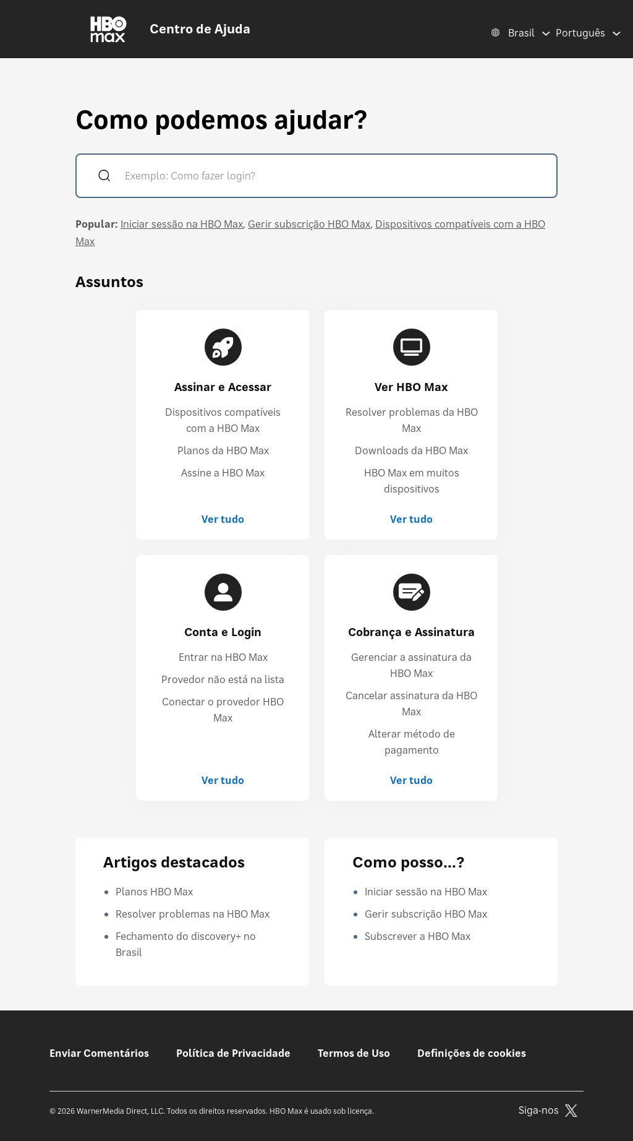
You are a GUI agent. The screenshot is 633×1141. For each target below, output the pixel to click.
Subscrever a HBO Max (417, 936)
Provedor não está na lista (222, 679)
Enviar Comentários (99, 1053)
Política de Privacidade (233, 1053)
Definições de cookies (471, 1053)
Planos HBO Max (154, 891)
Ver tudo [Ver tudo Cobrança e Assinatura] (411, 780)
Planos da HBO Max (223, 450)
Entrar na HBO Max (223, 657)
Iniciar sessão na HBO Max (182, 224)
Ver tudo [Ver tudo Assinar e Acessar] (223, 519)
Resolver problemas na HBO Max (193, 914)
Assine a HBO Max (223, 473)
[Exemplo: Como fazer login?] (334, 177)
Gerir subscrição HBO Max (309, 224)
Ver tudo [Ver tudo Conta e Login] (223, 780)
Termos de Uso (354, 1053)
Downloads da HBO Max (411, 450)
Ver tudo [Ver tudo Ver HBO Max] (411, 519)
